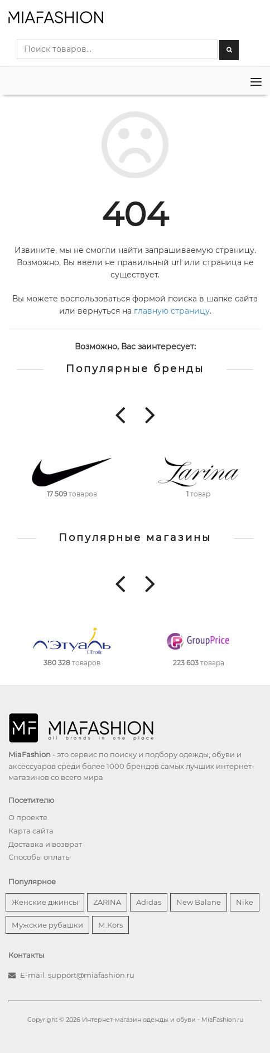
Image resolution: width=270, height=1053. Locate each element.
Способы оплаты (39, 856)
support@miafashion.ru (91, 975)
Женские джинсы (45, 902)
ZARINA (107, 902)
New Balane (198, 902)
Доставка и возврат (45, 844)
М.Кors (110, 924)
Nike (244, 902)
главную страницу (172, 311)
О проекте (27, 817)
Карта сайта (31, 830)
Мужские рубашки (47, 924)
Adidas (148, 902)
